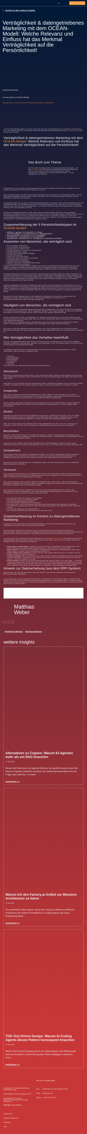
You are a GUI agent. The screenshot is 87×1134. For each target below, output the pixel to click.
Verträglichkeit (49, 102)
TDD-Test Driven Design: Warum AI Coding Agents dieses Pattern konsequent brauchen (40, 1038)
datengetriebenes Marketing (12, 102)
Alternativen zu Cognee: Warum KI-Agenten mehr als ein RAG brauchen (39, 755)
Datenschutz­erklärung (11, 1118)
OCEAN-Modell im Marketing (33, 102)
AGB (5, 1126)
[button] (59, 3)
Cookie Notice (8, 1114)
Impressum (7, 1122)
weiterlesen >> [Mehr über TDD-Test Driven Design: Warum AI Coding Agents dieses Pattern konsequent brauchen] (12, 1064)
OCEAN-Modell (72, 130)
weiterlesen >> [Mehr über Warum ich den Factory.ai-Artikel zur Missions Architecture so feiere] (12, 923)
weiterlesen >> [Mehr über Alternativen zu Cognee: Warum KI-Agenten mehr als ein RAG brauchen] (12, 781)
